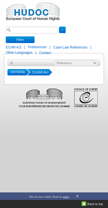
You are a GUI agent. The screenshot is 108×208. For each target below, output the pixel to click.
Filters (20, 39)
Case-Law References (70, 47)
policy (66, 196)
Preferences (37, 47)
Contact (45, 53)
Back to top (95, 204)
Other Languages (19, 53)
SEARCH (62, 31)
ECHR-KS (14, 47)
